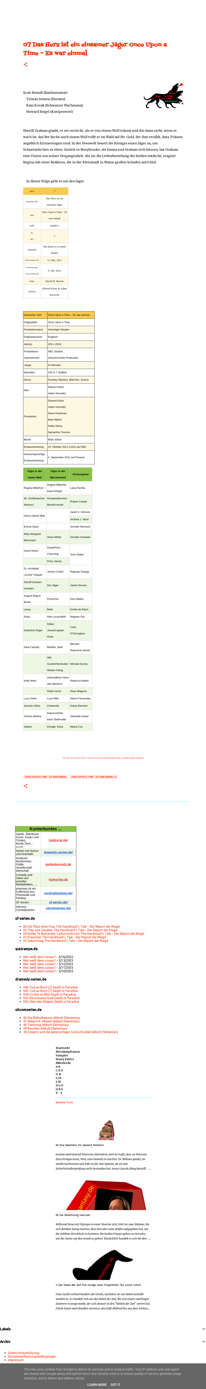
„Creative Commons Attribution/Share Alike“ (103, 758)
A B (58, 1066)
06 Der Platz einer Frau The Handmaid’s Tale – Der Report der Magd (71, 926)
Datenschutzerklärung (23, 1353)
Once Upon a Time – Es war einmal (46, 777)
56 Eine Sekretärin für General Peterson (80, 1145)
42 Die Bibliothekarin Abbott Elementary (51, 1017)
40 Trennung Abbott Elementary (46, 1025)
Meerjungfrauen (68, 1051)
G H (58, 1074)
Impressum (16, 1360)
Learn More (97, 1385)
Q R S (59, 1089)
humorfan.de (58, 879)
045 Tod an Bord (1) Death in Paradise (50, 991)
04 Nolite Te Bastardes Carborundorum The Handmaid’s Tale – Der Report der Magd (83, 933)
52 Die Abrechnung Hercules (73, 1215)
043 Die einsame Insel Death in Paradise (51, 998)
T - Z (59, 1093)
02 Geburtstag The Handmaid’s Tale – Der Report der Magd (65, 940)
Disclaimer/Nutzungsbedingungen (32, 1356)
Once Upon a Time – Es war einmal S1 (94, 777)
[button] (25, 64)
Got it (115, 1385)
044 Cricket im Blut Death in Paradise (49, 994)
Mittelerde (63, 1063)
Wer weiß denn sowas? (39, 957)
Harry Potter (65, 1059)
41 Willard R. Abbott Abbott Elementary (51, 1021)
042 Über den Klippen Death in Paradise (51, 1001)
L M (58, 1081)
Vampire (62, 1055)
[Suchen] (16, 4)
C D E (59, 1070)
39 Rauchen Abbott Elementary (45, 1028)
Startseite (63, 1048)
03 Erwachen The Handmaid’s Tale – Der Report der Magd (64, 937)
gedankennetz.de (58, 864)
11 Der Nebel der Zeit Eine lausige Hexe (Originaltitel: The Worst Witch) (98, 1285)
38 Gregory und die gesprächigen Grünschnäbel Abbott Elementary (70, 1032)
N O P (59, 1085)
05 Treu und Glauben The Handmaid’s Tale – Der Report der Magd (70, 930)
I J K (58, 1078)
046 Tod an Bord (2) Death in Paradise (50, 987)
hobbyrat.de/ (58, 840)
